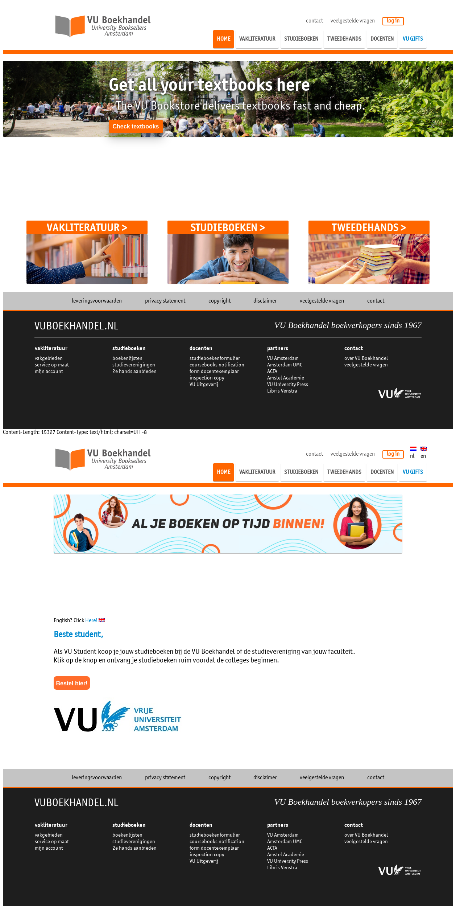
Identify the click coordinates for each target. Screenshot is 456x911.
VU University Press (287, 384)
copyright (219, 301)
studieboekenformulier (215, 358)
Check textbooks (135, 126)
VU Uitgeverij (204, 384)
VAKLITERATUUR (51, 348)
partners (277, 348)
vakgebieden (49, 358)
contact (314, 21)
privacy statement (165, 301)
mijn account (49, 371)
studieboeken (129, 348)
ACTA (272, 371)
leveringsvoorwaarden (97, 301)
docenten (201, 348)
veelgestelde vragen (353, 21)
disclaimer (265, 301)
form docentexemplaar (214, 371)
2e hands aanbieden (134, 371)
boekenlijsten (127, 358)
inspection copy (207, 378)
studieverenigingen (133, 365)
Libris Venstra (282, 391)
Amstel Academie (285, 378)
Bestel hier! (71, 683)
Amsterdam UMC (284, 365)
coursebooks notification (217, 365)
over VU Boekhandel (366, 358)
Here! (95, 621)
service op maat (52, 365)
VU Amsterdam (283, 358)
